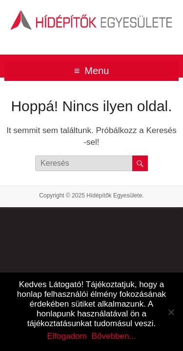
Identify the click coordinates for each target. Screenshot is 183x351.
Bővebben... (114, 336)
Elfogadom (66, 336)
